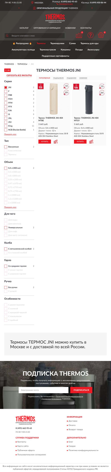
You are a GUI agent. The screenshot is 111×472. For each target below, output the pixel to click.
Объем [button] (8, 162)
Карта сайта (22, 446)
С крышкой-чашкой (17, 313)
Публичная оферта (26, 451)
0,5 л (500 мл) (14, 172)
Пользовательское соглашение (31, 455)
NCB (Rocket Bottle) (17, 130)
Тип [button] (6, 141)
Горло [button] (7, 260)
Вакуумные (13, 147)
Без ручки (12, 287)
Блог (71, 442)
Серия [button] (8, 81)
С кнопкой (13, 309)
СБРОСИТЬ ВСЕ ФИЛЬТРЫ (19, 76)
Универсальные (15, 228)
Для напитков (14, 224)
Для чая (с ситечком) (17, 235)
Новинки (70, 28)
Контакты (86, 28)
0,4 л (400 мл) (14, 168)
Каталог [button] (24, 28)
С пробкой (13, 320)
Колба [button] (8, 243)
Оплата (72, 425)
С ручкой (12, 291)
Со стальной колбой (17, 253)
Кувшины (65, 50)
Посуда (79, 50)
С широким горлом (17, 274)
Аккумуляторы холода (23, 50)
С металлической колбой (19, 249)
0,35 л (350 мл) (15, 180)
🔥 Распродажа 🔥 (22, 43)
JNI (9, 87)
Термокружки (57, 43)
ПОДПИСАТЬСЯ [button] (81, 390)
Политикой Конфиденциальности (69, 396)
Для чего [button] (9, 214)
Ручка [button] (7, 281)
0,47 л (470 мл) (15, 184)
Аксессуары (93, 50)
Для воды (12, 220)
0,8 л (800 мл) (14, 176)
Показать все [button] (10, 134)
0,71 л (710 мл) (15, 187)
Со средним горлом (17, 266)
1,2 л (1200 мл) (15, 199)
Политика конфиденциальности (83, 451)
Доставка (73, 421)
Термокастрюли (48, 50)
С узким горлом (15, 270)
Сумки (72, 43)
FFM (10, 103)
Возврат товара (76, 430)
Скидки (72, 446)
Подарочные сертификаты (55, 56)
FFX (10, 107)
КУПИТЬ (44, 141)
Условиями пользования (51, 399)
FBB (10, 95)
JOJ (10, 122)
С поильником (14, 316)
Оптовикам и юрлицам (47, 28)
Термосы (41, 43)
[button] (65, 4)
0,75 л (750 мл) (15, 191)
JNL (10, 118)
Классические (14, 151)
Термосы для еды (89, 43)
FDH (10, 99)
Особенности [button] (12, 299)
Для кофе (12, 232)
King (10, 126)
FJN (10, 111)
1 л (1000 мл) (14, 195)
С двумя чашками (16, 305)
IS (9, 114)
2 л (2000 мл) (14, 203)
